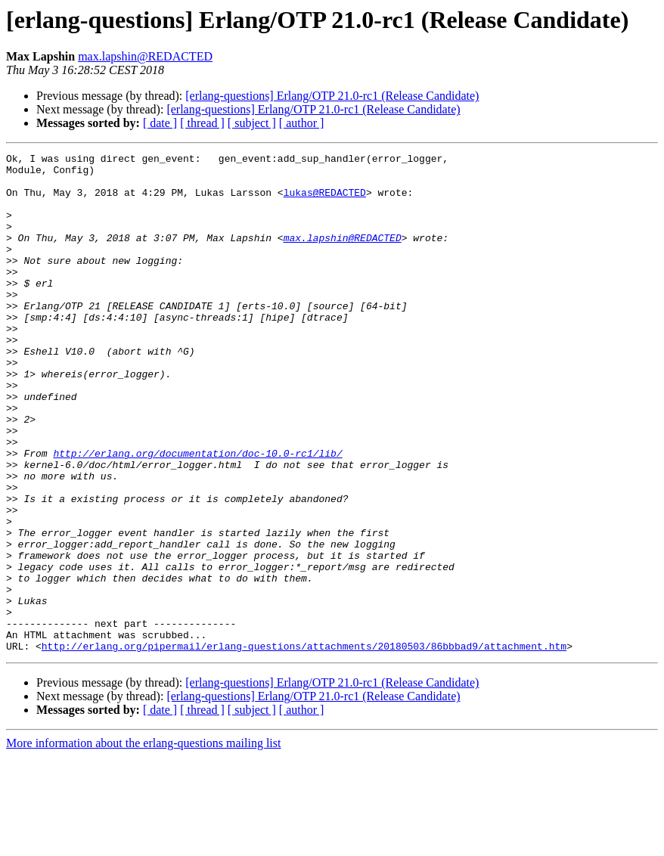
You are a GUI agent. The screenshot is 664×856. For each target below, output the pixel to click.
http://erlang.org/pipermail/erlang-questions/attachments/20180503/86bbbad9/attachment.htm (304, 745)
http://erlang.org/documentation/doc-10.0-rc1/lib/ (197, 514)
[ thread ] (202, 122)
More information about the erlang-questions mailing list (143, 842)
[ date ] (160, 122)
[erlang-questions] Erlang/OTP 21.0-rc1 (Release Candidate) (332, 95)
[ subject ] (252, 122)
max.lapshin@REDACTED (145, 56)
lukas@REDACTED (325, 201)
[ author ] (301, 122)
